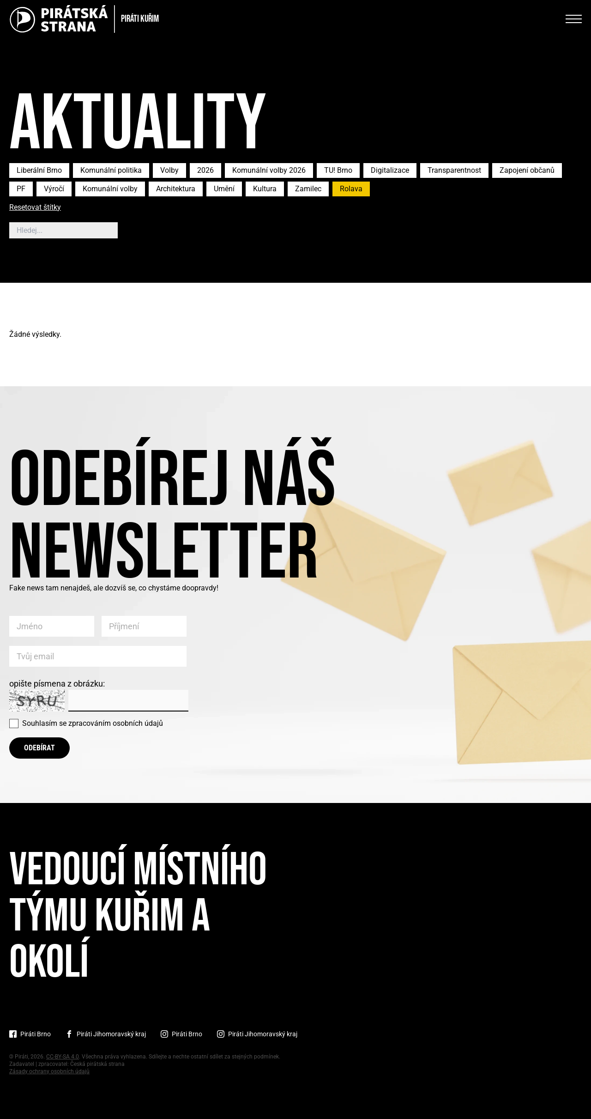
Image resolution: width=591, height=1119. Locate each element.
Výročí (54, 188)
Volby (169, 170)
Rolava (351, 188)
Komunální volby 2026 (269, 170)
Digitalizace (390, 170)
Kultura (265, 188)
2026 (205, 170)
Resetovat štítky (35, 208)
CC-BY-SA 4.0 (62, 1056)
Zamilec (308, 188)
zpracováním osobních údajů (115, 723)
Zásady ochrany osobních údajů (49, 1071)
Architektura (175, 188)
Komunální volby (110, 188)
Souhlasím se (92, 723)
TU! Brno (338, 170)
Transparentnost (454, 170)
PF (21, 188)
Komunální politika (111, 170)
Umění (224, 188)
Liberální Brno (39, 170)
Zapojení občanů (527, 170)
